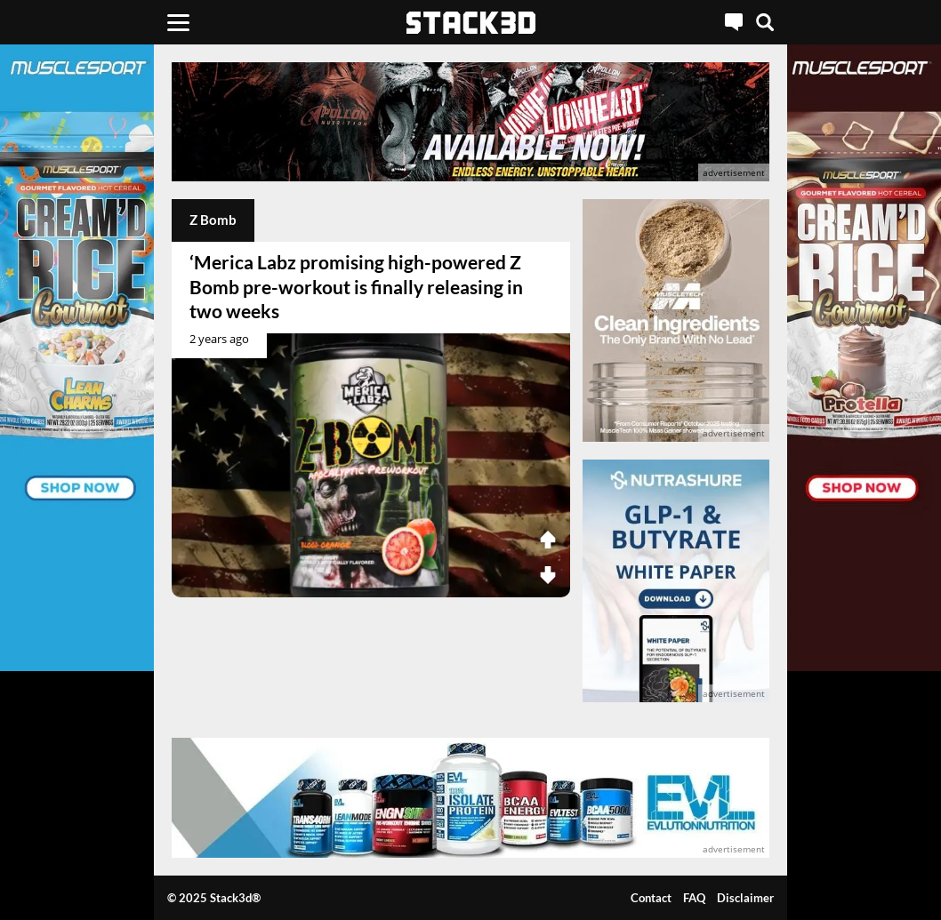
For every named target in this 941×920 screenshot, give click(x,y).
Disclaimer (745, 898)
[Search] (765, 22)
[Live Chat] (734, 22)
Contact (651, 898)
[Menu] (178, 22)
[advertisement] (470, 121)
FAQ (694, 898)
